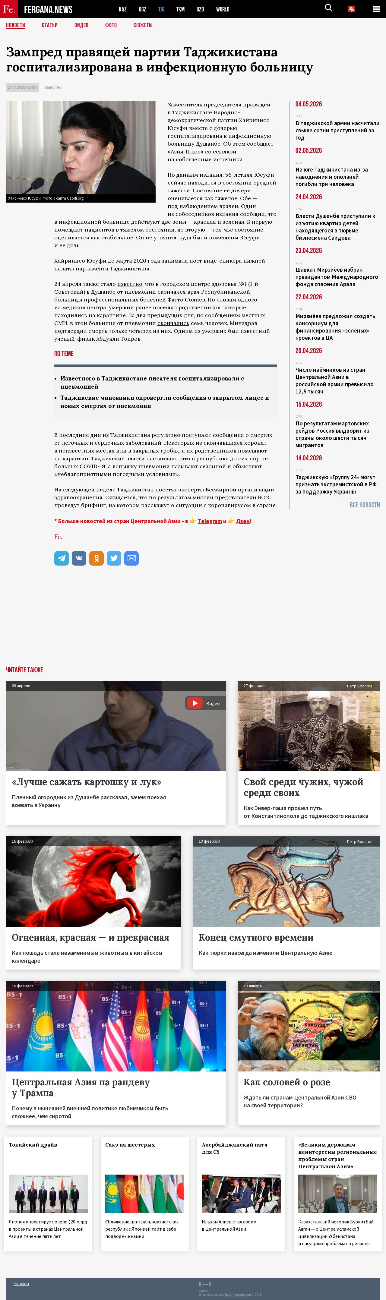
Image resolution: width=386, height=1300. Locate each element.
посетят (166, 489)
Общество (52, 87)
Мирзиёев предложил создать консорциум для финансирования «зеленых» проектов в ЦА (335, 326)
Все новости (365, 505)
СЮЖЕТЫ (143, 26)
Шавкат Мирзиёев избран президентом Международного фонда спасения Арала (337, 277)
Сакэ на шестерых (132, 1144)
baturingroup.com (238, 1293)
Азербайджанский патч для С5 (236, 1148)
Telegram (210, 521)
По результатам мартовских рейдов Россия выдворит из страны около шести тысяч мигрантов (332, 434)
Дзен (243, 521)
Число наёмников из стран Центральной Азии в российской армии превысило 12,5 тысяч (335, 380)
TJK (162, 9)
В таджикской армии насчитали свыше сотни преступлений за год (338, 130)
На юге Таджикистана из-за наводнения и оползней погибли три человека (332, 177)
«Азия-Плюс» (186, 151)
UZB (202, 9)
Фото (111, 26)
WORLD (225, 9)
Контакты (21, 1282)
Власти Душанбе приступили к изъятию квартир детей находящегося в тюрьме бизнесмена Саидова (335, 226)
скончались (173, 323)
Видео (81, 26)
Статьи (50, 26)
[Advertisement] (193, 621)
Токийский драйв (35, 1144)
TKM (181, 9)
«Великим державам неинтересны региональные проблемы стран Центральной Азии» (336, 1155)
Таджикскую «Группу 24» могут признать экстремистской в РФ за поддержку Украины (336, 484)
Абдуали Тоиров (118, 338)
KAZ (123, 9)
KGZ (143, 9)
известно (129, 283)
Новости (15, 26)
